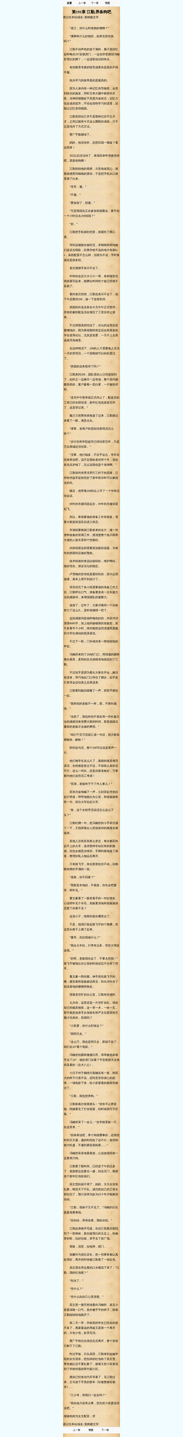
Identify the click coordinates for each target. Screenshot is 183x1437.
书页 (107, 3)
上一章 (82, 3)
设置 (69, 3)
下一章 (94, 3)
